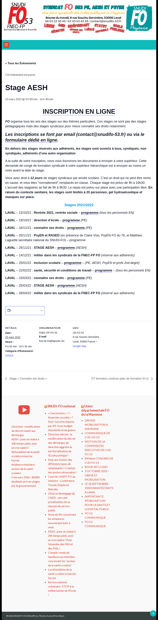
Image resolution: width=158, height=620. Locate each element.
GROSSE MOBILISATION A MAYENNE (96, 424)
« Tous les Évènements (20, 63)
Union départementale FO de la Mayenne (95, 410)
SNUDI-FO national (61, 406)
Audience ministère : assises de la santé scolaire (23, 469)
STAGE (9, 355)
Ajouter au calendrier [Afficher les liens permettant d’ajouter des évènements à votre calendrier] (25, 310)
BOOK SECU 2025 (96, 466)
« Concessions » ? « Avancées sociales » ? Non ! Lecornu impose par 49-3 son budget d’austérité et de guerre (62, 421)
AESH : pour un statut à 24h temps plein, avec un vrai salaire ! (25, 443)
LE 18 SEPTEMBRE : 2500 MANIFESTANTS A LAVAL (99, 488)
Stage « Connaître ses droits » (28, 378)
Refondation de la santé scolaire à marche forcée (25, 456)
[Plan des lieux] (125, 345)
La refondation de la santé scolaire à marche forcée (62, 574)
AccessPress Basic (56, 616)
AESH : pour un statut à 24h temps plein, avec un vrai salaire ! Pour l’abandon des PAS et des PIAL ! (62, 540)
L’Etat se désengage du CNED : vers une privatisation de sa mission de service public (61, 502)
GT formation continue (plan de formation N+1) (120, 378)
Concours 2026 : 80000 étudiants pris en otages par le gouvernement (25, 481)
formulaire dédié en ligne (31, 139)
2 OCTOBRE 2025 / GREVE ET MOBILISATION (97, 475)
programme (90, 212)
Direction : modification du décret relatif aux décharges (25, 431)
